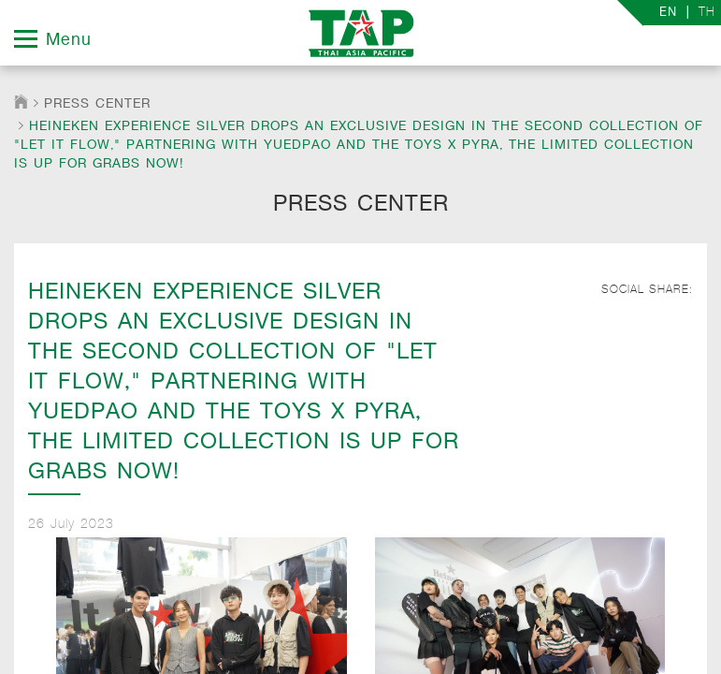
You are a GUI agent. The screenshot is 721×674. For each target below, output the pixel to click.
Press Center (97, 103)
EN (668, 13)
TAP (360, 33)
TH (707, 12)
